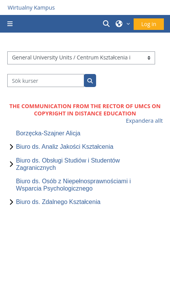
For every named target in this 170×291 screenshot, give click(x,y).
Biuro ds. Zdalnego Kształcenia (58, 202)
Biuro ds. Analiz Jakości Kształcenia (64, 146)
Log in (148, 24)
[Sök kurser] (45, 80)
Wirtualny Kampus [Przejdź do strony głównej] (31, 7)
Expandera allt (144, 120)
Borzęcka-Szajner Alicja (48, 133)
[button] (107, 24)
